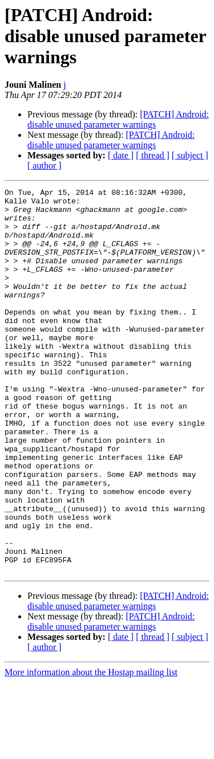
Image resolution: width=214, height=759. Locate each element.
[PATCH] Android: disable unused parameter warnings (118, 119)
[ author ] (44, 165)
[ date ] (121, 155)
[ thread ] (152, 155)
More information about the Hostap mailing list (91, 749)
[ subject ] (190, 155)
